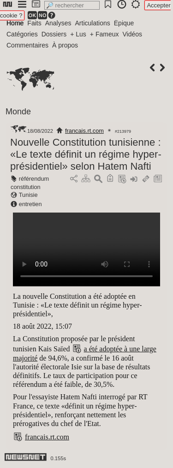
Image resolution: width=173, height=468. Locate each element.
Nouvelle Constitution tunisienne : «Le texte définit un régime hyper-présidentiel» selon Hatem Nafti (85, 154)
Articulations (92, 23)
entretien (30, 204)
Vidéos (132, 34)
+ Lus (78, 34)
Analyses (58, 23)
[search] (72, 5)
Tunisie (28, 194)
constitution (26, 187)
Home (15, 23)
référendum (34, 178)
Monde (18, 111)
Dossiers (54, 34)
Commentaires (27, 45)
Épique (124, 23)
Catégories (22, 34)
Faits (34, 23)
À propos (65, 45)
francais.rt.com (84, 130)
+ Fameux (104, 34)
